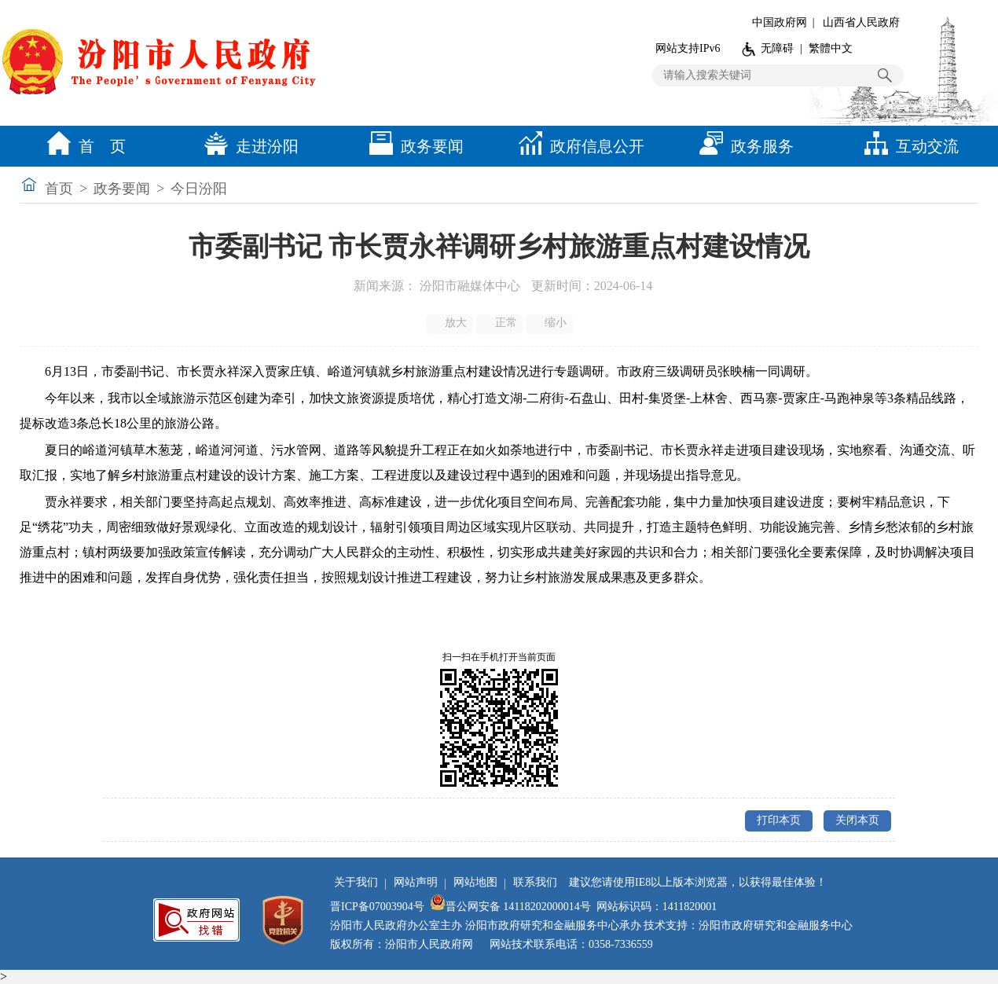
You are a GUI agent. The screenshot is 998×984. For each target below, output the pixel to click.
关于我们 (356, 882)
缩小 (550, 323)
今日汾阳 (199, 188)
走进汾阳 (247, 146)
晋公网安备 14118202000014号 (510, 906)
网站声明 (416, 882)
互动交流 (908, 146)
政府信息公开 (577, 146)
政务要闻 (412, 146)
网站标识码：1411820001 (656, 906)
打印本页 (779, 820)
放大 (451, 323)
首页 (59, 188)
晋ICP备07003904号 (377, 906)
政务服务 (743, 146)
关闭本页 (857, 820)
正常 (500, 323)
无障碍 (777, 48)
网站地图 (475, 882)
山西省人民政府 (861, 22)
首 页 (82, 146)
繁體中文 (831, 48)
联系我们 (535, 882)
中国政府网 (779, 22)
